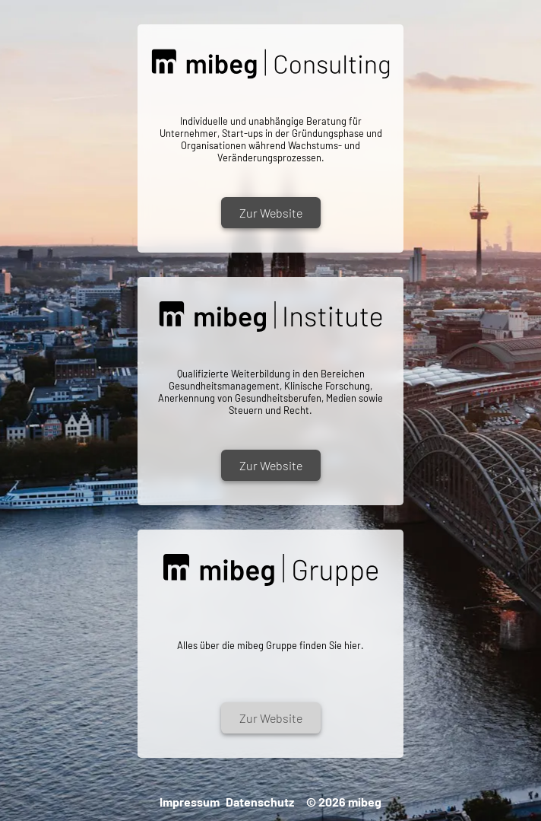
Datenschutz (260, 801)
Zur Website (270, 212)
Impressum (190, 801)
